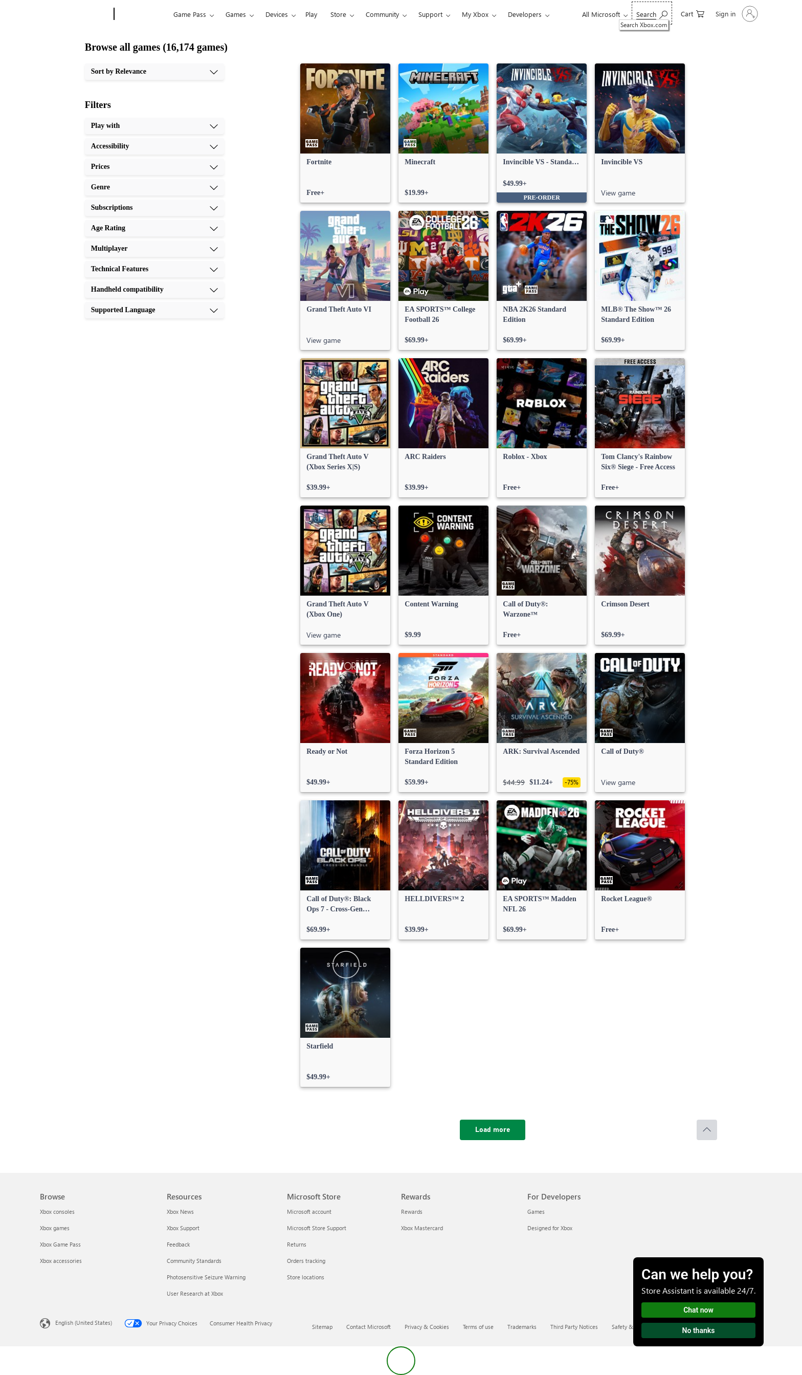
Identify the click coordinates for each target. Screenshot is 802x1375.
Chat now (698, 1310)
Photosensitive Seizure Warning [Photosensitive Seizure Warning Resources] (206, 1277)
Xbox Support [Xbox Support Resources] (183, 1228)
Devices (276, 14)
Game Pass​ (189, 14)
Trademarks (522, 1326)
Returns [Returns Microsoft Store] (296, 1244)
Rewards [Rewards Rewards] (411, 1211)
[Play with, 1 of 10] (154, 126)
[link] (345, 133)
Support (430, 14)
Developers (525, 14)
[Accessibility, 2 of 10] (154, 146)
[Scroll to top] (707, 1130)
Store (338, 14)
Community (382, 14)
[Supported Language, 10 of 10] (154, 310)
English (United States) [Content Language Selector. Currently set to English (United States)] (83, 1322)
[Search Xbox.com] (652, 13)
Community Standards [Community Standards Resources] (194, 1260)
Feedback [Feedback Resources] (178, 1244)
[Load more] (492, 1130)
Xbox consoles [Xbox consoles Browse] (57, 1211)
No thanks (698, 1330)
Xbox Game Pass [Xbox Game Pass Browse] (60, 1244)
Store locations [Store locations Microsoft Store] (305, 1277)
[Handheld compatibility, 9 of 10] (154, 289)
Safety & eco (627, 1326)
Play (311, 14)
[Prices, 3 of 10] (154, 167)
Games (236, 14)
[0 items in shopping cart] (692, 13)
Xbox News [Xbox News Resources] (180, 1211)
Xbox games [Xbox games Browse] (55, 1228)
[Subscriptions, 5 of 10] (154, 208)
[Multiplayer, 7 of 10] (154, 249)
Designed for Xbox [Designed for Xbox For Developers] (549, 1228)
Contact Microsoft (368, 1326)
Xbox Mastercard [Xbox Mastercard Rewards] (422, 1228)
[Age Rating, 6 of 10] (154, 228)
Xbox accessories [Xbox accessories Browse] (61, 1260)
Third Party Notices (574, 1326)
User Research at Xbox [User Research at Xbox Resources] (195, 1293)
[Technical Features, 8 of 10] (154, 269)
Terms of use (478, 1326)
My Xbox (475, 14)
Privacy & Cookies (427, 1326)
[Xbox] (142, 14)
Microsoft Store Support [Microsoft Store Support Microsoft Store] (316, 1228)
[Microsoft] (75, 14)
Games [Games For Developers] (536, 1211)
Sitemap (322, 1326)
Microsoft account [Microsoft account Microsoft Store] (309, 1211)
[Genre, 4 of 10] (154, 187)
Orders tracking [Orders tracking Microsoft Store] (306, 1260)
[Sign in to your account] (735, 14)
